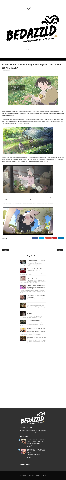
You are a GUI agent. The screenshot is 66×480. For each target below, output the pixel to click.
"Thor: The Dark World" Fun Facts (34, 320)
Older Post (60, 250)
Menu (3, 59)
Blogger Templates (41, 475)
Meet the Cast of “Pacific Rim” (33, 304)
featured (6, 70)
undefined (29, 446)
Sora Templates (30, 475)
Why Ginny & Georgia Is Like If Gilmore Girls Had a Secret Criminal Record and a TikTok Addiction (36, 451)
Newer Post (5, 250)
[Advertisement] (33, 354)
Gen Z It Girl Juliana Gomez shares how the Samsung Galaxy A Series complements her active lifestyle (36, 287)
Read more (34, 445)
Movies (9, 70)
